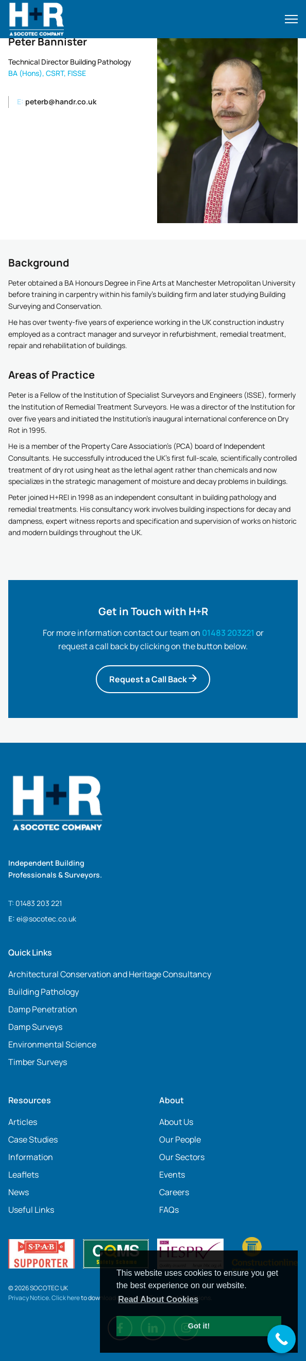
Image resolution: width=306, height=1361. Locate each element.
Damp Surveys (35, 1027)
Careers (174, 1192)
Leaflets (23, 1174)
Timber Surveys (37, 1062)
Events (172, 1174)
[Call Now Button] (281, 1339)
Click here (66, 1297)
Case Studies (33, 1139)
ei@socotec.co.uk (46, 919)
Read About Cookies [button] (158, 1299)
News (18, 1192)
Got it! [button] (199, 1326)
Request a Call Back (153, 679)
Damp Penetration (42, 1009)
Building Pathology (43, 991)
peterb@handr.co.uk (56, 101)
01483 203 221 (38, 903)
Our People (180, 1139)
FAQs (169, 1209)
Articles (22, 1122)
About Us (176, 1122)
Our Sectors (182, 1157)
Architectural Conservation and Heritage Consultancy (109, 974)
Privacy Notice (28, 1297)
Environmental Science (52, 1044)
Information (30, 1157)
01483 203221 (228, 632)
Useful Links (31, 1209)
